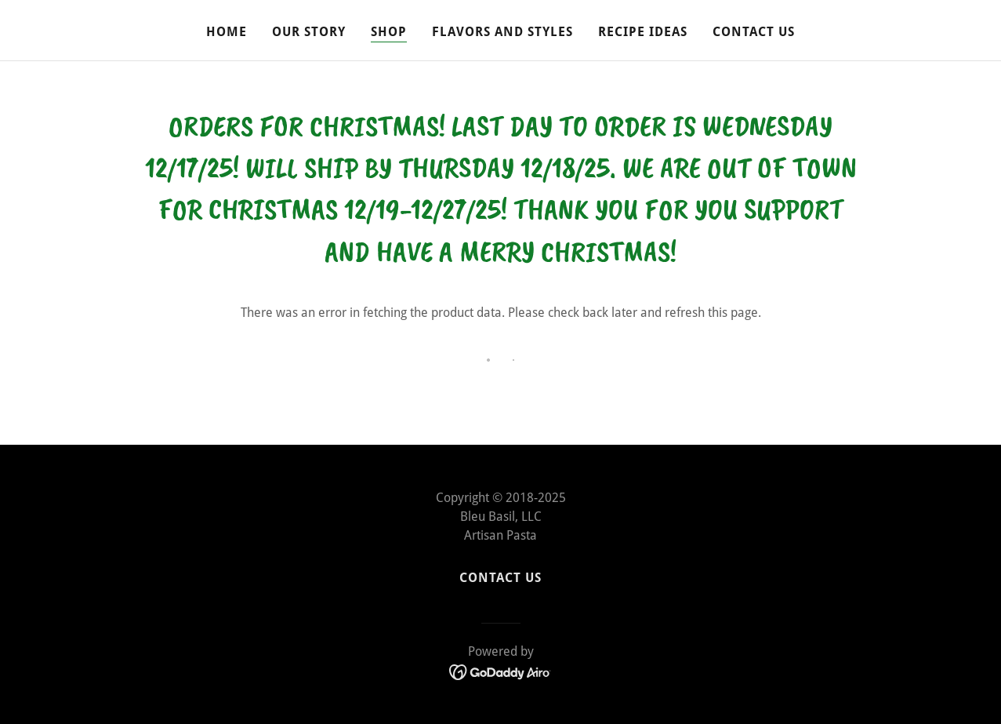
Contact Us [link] (754, 31)
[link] (500, 671)
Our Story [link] (309, 31)
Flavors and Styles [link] (502, 31)
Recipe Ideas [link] (642, 31)
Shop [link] (389, 31)
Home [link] (226, 31)
